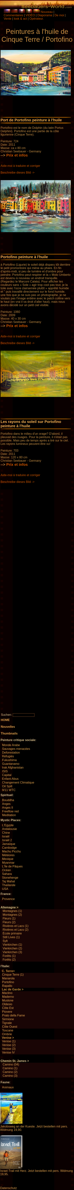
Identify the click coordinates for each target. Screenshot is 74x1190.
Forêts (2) (9, 959)
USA (5, 888)
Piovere (7, 1011)
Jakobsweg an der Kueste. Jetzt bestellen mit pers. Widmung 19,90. (34, 1128)
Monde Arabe (11, 745)
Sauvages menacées (16, 748)
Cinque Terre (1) (13, 974)
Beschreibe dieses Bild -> (17, 172)
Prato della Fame (13, 1015)
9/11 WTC (9, 790)
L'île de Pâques (12, 866)
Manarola (8, 978)
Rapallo (7, 985)
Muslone (7, 1000)
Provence (8, 899)
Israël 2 (7, 840)
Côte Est (7, 1008)
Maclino (7, 993)
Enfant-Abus (10, 778)
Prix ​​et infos (17, 155)
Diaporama (44, 15)
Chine (6, 832)
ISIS (5, 771)
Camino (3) (10, 1075)
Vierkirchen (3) (12, 952)
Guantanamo (10, 763)
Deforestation (11, 752)
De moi (59, 15)
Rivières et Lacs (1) (15, 926)
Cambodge (9, 847)
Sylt (5, 940)
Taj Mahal (8, 881)
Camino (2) (10, 1072)
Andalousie (9, 829)
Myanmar (8, 862)
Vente (7, 18)
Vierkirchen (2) (12, 948)
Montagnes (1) (12, 911)
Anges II (7, 807)
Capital (6, 775)
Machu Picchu (11, 851)
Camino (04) (11, 1064)
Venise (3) (9, 1048)
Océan (6, 870)
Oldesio (7, 1004)
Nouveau (47, 11)
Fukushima (9, 760)
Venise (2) (9, 1045)
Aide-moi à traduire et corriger (20, 165)
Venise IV (8, 1052)
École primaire (12, 933)
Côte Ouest (9, 1026)
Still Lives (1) (11, 937)
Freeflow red (10, 811)
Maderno (8, 996)
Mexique (7, 858)
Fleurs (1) (9, 918)
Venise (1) (9, 1041)
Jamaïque (8, 844)
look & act (21, 18)
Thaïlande (8, 885)
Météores (8, 855)
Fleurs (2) (9, 922)
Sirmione (8, 1019)
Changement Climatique (18, 782)
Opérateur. (36, 18)
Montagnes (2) (12, 914)
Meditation (9, 815)
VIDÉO (30, 15)
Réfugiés (8, 756)
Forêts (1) (9, 955)
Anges (6, 803)
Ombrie (7, 1034)
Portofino (8, 982)
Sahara (7, 873)
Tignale (7, 1022)
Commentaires (13, 15)
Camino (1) (10, 1068)
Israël (5, 836)
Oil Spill (7, 786)
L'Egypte (8, 825)
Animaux (8, 1087)
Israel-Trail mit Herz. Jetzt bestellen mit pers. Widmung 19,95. (36, 1172)
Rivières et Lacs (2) (15, 929)
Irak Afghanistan (13, 767)
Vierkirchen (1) (12, 944)
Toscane (7, 1030)
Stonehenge (10, 877)
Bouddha (8, 800)
